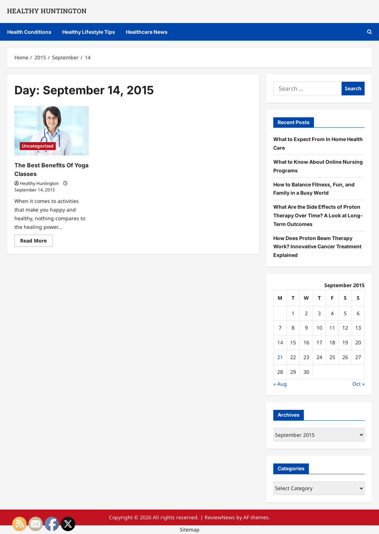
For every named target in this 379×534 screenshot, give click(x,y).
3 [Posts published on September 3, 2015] (319, 313)
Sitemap (190, 529)
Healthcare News (147, 32)
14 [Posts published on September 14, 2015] (280, 342)
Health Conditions (29, 32)
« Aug (280, 383)
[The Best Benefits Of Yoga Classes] (51, 131)
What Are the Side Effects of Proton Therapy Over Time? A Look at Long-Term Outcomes (318, 215)
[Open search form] (369, 32)
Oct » (358, 383)
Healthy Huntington (39, 183)
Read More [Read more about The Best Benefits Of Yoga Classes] (36, 242)
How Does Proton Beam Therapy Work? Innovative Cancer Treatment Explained (317, 246)
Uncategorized (38, 146)
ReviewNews (220, 517)
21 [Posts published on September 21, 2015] (280, 357)
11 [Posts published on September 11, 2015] (332, 327)
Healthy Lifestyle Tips (88, 32)
